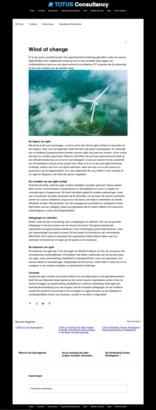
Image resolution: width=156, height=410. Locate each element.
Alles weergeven (134, 321)
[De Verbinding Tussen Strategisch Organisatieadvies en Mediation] (121, 337)
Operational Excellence (70, 24)
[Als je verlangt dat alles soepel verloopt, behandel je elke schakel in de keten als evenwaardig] (78, 337)
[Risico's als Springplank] (34, 337)
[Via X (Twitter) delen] (36, 303)
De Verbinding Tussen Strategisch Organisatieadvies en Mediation (117, 354)
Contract (33, 24)
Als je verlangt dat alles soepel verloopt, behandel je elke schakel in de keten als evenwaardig (77, 354)
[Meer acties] (126, 42)
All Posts (19, 24)
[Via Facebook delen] (30, 303)
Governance (48, 24)
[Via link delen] (49, 303)
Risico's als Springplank (32, 352)
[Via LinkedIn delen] (43, 303)
